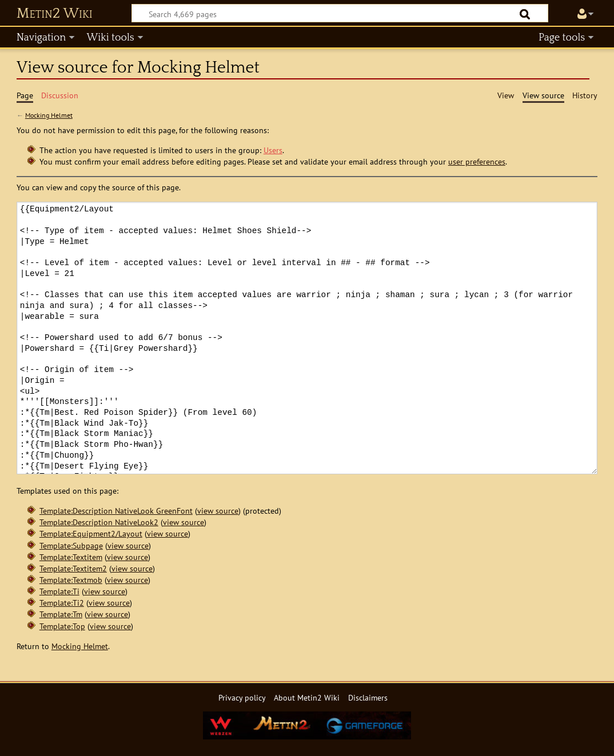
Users (273, 150)
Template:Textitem (70, 556)
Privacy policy (242, 697)
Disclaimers (368, 697)
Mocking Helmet (49, 115)
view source (217, 510)
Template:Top (62, 626)
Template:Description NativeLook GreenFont (116, 510)
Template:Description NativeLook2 (98, 522)
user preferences (476, 161)
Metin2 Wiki (55, 14)
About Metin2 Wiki (307, 697)
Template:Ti (59, 591)
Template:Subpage (71, 545)
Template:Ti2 (61, 602)
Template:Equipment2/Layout (90, 533)
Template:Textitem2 (73, 568)
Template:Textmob (70, 579)
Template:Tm (60, 614)
